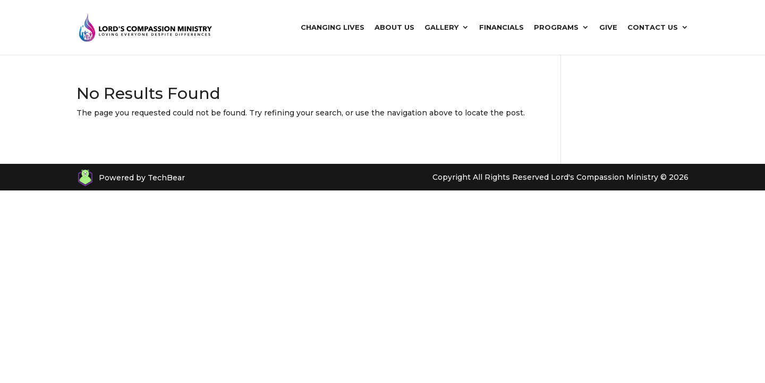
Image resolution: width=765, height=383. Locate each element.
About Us (394, 27)
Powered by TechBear (142, 177)
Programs (556, 27)
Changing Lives (332, 27)
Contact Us (652, 27)
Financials (501, 27)
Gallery (441, 27)
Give (608, 27)
